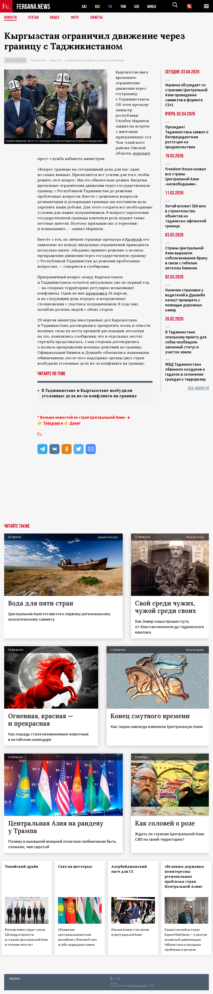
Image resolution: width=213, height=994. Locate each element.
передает (141, 153)
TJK (111, 6)
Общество (55, 60)
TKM (125, 6)
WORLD (155, 6)
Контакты (14, 981)
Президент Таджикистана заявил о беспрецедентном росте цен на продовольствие (186, 136)
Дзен (74, 423)
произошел (96, 293)
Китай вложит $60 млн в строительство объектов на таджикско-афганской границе (185, 215)
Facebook (133, 239)
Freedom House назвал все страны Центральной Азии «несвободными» (185, 176)
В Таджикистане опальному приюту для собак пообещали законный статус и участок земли (186, 341)
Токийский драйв (24, 867)
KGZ (98, 6)
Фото (77, 18)
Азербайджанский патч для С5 (131, 869)
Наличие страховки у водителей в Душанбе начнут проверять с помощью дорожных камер (185, 299)
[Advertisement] (106, 493)
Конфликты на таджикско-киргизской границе (94, 60)
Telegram (51, 423)
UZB (139, 6)
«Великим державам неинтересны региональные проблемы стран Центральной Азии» (186, 879)
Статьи (34, 18)
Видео (56, 18)
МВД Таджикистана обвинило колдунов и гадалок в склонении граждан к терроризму (185, 372)
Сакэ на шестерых (78, 867)
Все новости (198, 389)
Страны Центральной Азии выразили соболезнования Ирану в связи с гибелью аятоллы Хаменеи (186, 257)
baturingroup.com (137, 989)
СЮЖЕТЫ (98, 18)
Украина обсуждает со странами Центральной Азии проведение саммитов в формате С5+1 (186, 94)
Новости (10, 18)
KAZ (84, 6)
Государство (38, 60)
